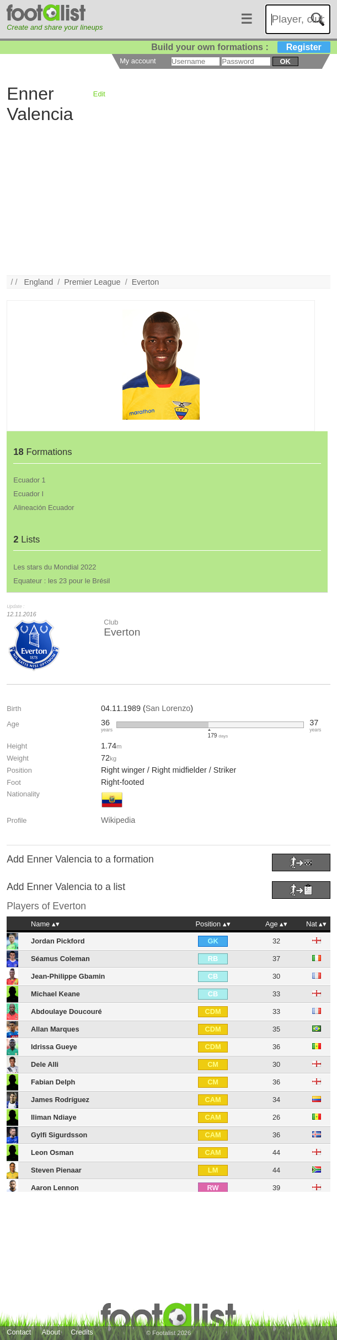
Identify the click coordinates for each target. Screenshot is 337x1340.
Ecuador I (28, 494)
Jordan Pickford (57, 941)
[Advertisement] (168, 198)
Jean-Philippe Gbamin (68, 976)
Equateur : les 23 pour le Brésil (61, 581)
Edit (99, 94)
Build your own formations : (240, 47)
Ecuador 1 (29, 480)
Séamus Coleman (60, 958)
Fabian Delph (53, 1082)
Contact (19, 1332)
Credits (82, 1332)
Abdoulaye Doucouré (66, 1011)
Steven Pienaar (56, 1170)
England (38, 282)
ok (285, 61)
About (51, 1332)
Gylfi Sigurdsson (59, 1135)
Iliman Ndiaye (54, 1117)
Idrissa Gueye (54, 1047)
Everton (145, 282)
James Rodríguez (60, 1099)
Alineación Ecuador (43, 507)
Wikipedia (118, 820)
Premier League (92, 282)
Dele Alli (44, 1064)
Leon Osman (52, 1152)
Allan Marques (55, 1029)
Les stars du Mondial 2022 (54, 567)
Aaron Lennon (55, 1188)
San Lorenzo (168, 708)
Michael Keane (55, 994)
